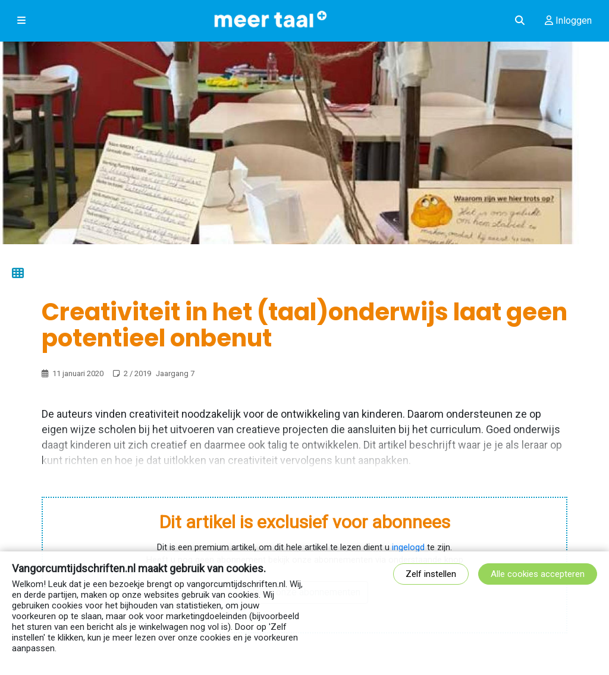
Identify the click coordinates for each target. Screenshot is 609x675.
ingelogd (408, 547)
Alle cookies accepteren (538, 574)
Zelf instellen (431, 574)
